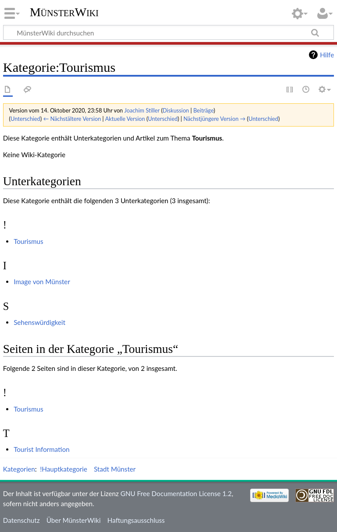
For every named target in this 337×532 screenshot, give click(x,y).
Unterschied (25, 118)
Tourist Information (41, 449)
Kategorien (19, 469)
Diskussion (176, 110)
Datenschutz (21, 520)
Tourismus (28, 241)
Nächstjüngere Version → (214, 118)
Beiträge (203, 110)
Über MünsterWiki (74, 520)
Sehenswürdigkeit (39, 322)
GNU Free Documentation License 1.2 (176, 493)
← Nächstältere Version (72, 118)
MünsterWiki (64, 12)
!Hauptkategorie (63, 469)
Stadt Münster (115, 469)
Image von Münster (42, 281)
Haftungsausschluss (136, 520)
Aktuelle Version (125, 118)
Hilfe (327, 55)
